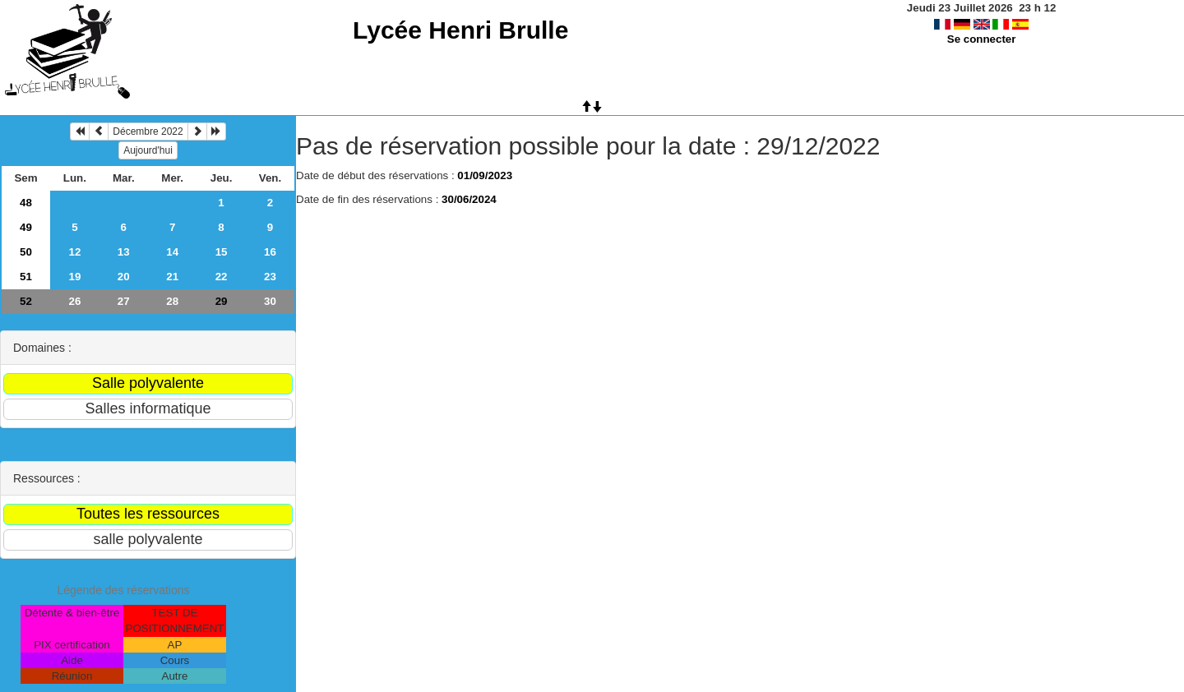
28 (172, 301)
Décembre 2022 (148, 131)
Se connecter (981, 39)
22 (221, 276)
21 (172, 276)
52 (26, 301)
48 (26, 202)
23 (270, 276)
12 (74, 252)
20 (124, 276)
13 (124, 252)
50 (26, 252)
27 (124, 301)
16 (270, 252)
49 (26, 227)
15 (221, 252)
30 (270, 301)
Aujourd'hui (148, 150)
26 (74, 301)
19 (74, 276)
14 (172, 252)
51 (26, 276)
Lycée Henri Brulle (460, 30)
